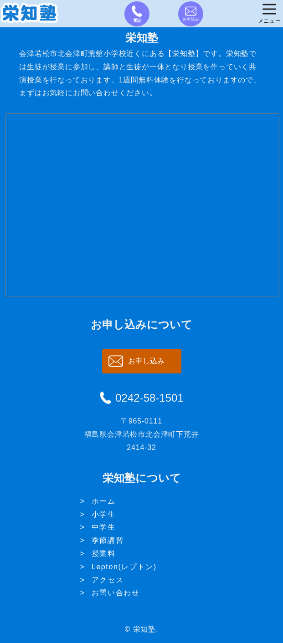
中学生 (104, 527)
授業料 (104, 553)
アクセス (107, 580)
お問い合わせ (116, 593)
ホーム (104, 501)
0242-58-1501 (149, 398)
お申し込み (146, 361)
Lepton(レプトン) (124, 567)
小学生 (104, 514)
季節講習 (107, 540)
